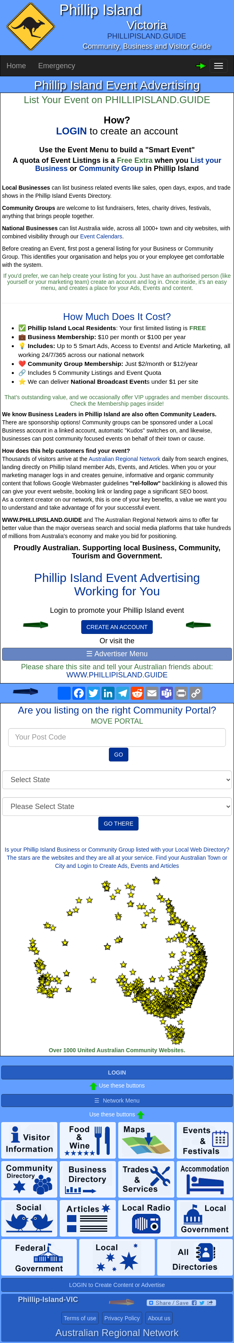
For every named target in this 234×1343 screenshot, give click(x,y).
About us (159, 1318)
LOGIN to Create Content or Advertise (117, 1285)
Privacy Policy (122, 1318)
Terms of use (80, 1318)
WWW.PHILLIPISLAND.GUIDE (116, 675)
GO (118, 754)
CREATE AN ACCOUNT (117, 627)
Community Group (111, 168)
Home (16, 66)
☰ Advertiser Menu (116, 654)
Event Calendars (101, 236)
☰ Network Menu (116, 1100)
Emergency (56, 66)
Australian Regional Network (124, 459)
